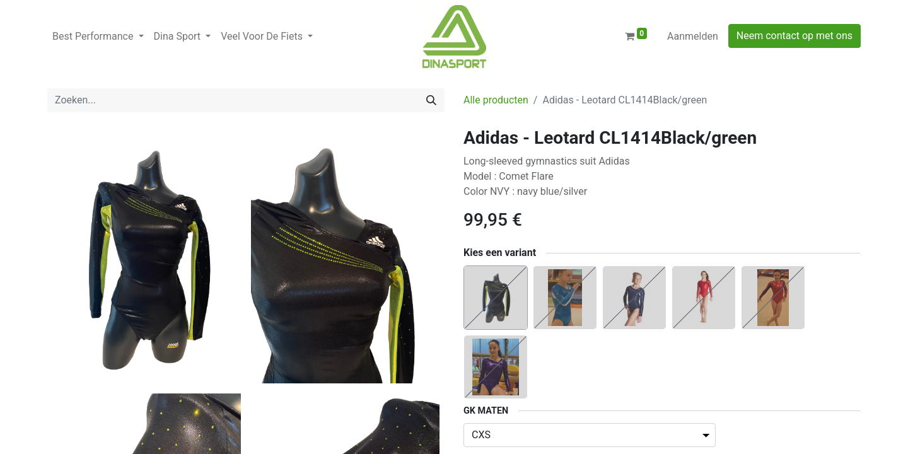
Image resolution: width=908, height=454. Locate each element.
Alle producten (495, 100)
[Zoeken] (431, 100)
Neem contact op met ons (794, 36)
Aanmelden (692, 36)
